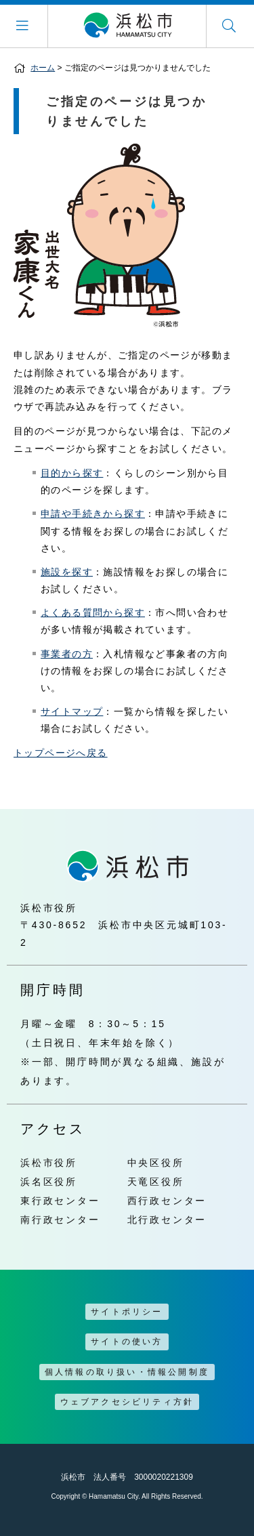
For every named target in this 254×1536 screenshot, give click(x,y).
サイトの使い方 (127, 1341)
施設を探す (67, 571)
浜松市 (127, 26)
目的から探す (72, 473)
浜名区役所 (48, 1181)
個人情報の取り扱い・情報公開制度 (127, 1372)
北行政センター (167, 1219)
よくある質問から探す (93, 612)
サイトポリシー (127, 1311)
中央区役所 (155, 1162)
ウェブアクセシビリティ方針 (127, 1402)
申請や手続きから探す (93, 513)
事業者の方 (67, 653)
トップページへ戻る (61, 752)
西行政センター (167, 1200)
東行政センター (60, 1200)
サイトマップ (72, 711)
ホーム (42, 67)
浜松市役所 (48, 1162)
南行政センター (60, 1219)
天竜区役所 (155, 1181)
